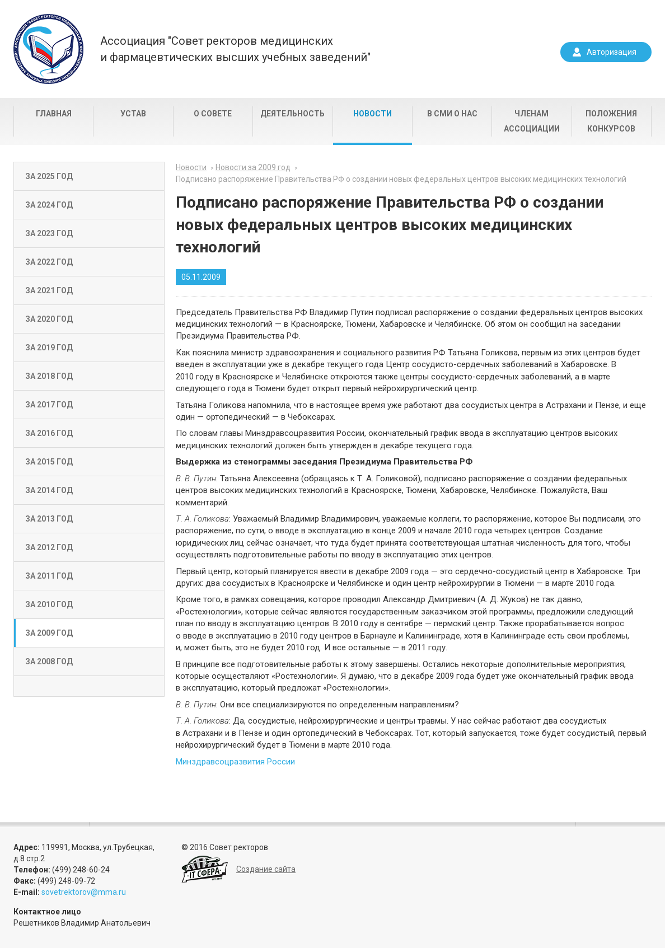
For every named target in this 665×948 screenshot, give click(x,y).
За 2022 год (49, 261)
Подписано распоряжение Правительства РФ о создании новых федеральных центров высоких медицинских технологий (401, 179)
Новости (372, 113)
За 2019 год (49, 347)
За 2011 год (49, 575)
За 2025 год (49, 176)
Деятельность (292, 113)
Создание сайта (266, 869)
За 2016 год (49, 433)
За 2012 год (49, 547)
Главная (54, 113)
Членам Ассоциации (532, 121)
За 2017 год (49, 404)
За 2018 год (49, 376)
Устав (133, 113)
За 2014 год (49, 490)
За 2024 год (49, 204)
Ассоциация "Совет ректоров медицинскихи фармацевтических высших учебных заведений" (235, 49)
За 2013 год (49, 518)
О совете (213, 113)
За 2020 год (49, 319)
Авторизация (611, 52)
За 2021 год (49, 290)
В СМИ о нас (452, 113)
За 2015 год (49, 461)
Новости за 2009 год (253, 167)
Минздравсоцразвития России (235, 762)
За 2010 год (49, 604)
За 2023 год (49, 233)
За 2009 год (49, 632)
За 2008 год (49, 661)
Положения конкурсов (611, 121)
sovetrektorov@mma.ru (83, 892)
